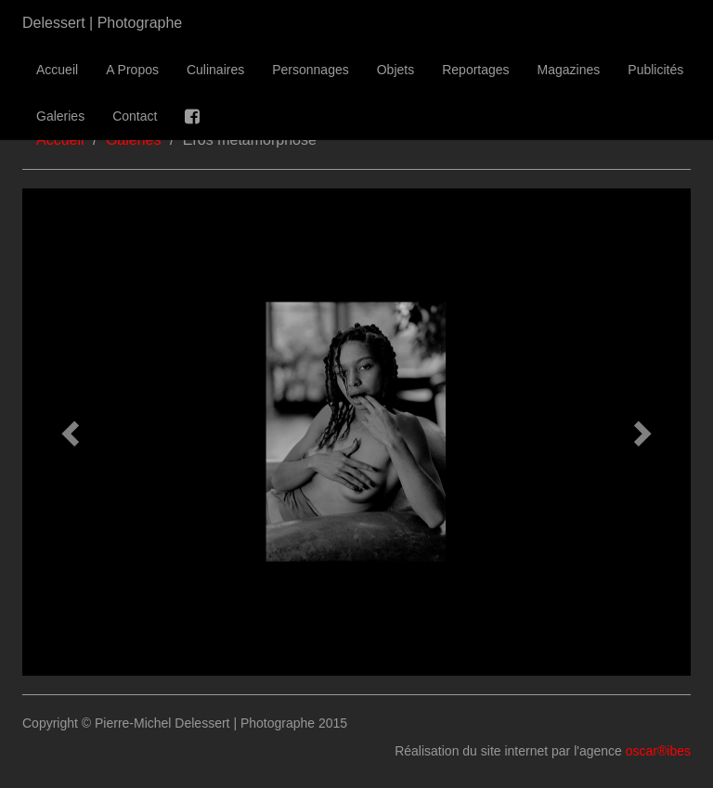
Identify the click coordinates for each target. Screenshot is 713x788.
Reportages (475, 69)
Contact (134, 116)
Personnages (310, 69)
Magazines (569, 69)
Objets (395, 69)
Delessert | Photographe (102, 23)
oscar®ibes (658, 750)
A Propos (132, 69)
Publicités (655, 69)
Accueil (57, 69)
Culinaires (215, 69)
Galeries (60, 116)
